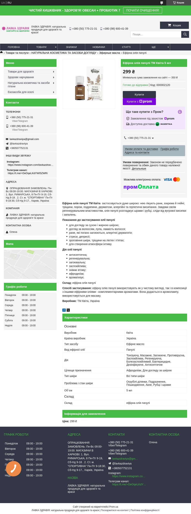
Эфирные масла (109, 52)
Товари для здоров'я (21, 71)
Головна (14, 47)
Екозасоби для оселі (21, 92)
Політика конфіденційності (145, 510)
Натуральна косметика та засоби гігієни (29, 84)
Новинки (99, 47)
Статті (126, 47)
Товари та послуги (16, 52)
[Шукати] (185, 34)
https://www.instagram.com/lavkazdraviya (31, 164)
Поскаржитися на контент (115, 510)
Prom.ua (113, 506)
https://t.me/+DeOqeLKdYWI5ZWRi (28, 173)
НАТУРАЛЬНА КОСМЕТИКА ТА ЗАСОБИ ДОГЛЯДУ (63, 52)
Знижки (71, 47)
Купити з (139, 101)
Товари (41, 47)
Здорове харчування (21, 77)
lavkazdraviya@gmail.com (24, 139)
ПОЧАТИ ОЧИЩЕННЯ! (142, 10)
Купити (139, 94)
